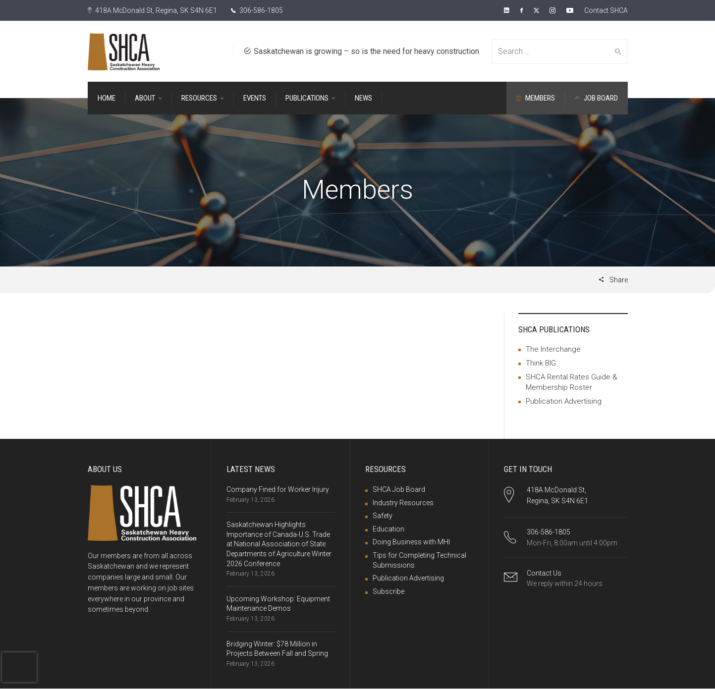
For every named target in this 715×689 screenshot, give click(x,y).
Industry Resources (403, 503)
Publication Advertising (564, 401)
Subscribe (388, 591)
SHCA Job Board (399, 489)
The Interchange (553, 349)
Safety (382, 516)
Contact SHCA (605, 10)
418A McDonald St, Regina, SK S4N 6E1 (153, 10)
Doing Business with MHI (411, 542)
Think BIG (541, 363)
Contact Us (544, 573)
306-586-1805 (257, 10)
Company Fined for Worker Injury (277, 489)
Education (388, 529)
